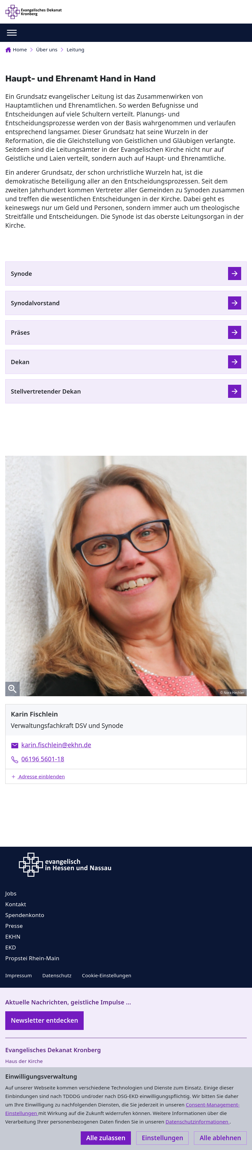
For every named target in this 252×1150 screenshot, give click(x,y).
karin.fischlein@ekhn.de (56, 745)
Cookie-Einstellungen (106, 975)
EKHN (12, 936)
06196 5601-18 (42, 759)
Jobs (10, 893)
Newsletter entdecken (44, 1020)
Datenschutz (57, 975)
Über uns (46, 49)
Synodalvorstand (35, 303)
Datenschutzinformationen (197, 1121)
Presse (14, 925)
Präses (20, 332)
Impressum (18, 975)
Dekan (20, 362)
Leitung (75, 49)
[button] (126, 776)
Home (16, 49)
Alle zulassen (105, 1138)
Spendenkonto (24, 915)
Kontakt (15, 904)
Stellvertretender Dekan (46, 391)
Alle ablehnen (220, 1138)
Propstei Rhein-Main (32, 958)
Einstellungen (162, 1138)
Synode (21, 273)
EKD (10, 947)
